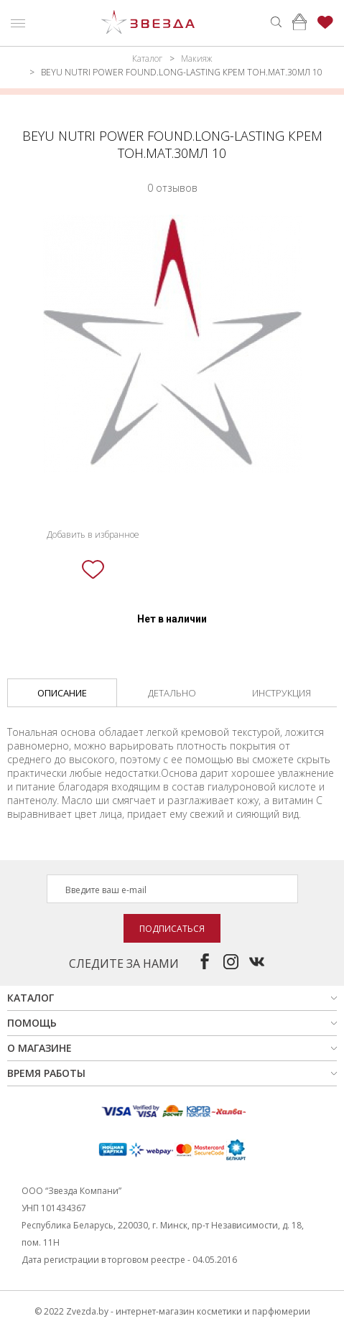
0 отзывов (172, 188)
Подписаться (172, 929)
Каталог (147, 58)
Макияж (196, 58)
